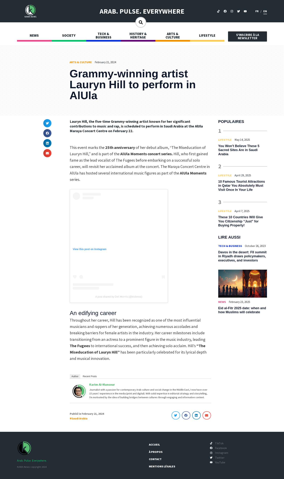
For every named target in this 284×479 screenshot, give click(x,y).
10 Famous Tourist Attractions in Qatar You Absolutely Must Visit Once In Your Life (241, 186)
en (265, 11)
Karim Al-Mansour (102, 384)
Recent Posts (90, 376)
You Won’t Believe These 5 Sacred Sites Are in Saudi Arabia (238, 150)
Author (75, 376)
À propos (156, 452)
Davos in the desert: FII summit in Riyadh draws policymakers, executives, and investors (242, 256)
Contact (155, 459)
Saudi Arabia (79, 418)
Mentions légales (162, 466)
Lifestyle (225, 139)
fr (257, 11)
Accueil (154, 444)
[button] (47, 123)
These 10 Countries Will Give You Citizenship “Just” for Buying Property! (240, 221)
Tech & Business (230, 246)
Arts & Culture (81, 62)
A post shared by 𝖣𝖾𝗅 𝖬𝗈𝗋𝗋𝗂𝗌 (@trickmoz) (118, 296)
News (222, 302)
